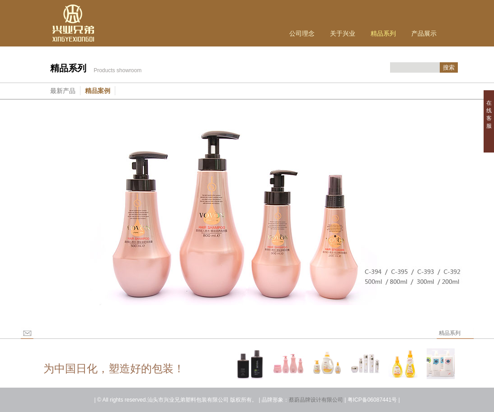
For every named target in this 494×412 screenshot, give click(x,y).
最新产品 (62, 90)
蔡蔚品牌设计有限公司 (316, 400)
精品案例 (97, 90)
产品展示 (424, 33)
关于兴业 (342, 33)
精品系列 (383, 33)
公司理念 (302, 33)
